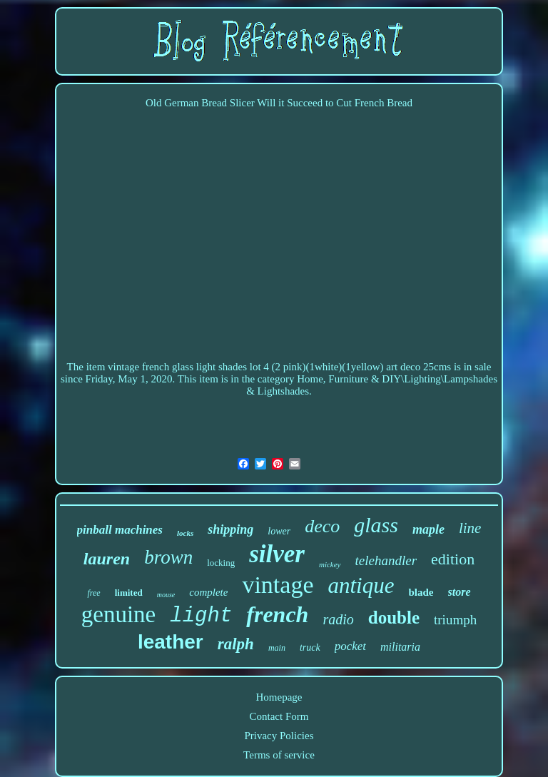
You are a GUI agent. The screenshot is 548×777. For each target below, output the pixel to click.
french (277, 614)
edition (453, 559)
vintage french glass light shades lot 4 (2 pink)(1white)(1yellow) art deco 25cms (279, 366)
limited (129, 592)
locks (185, 533)
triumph (455, 619)
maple (428, 529)
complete (208, 592)
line (470, 528)
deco (322, 526)
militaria (400, 647)
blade (420, 592)
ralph (236, 644)
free (93, 593)
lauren (106, 558)
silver (277, 554)
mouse (166, 595)
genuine (118, 614)
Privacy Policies (278, 735)
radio (338, 619)
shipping (230, 529)
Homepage (278, 697)
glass (376, 525)
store (459, 592)
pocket (350, 646)
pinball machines (120, 530)
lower (279, 531)
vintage (277, 585)
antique (361, 585)
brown (168, 557)
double (394, 617)
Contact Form (279, 716)
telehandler (386, 560)
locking (221, 562)
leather (170, 642)
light (201, 616)
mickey (330, 564)
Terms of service (279, 755)
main (276, 648)
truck (310, 647)
